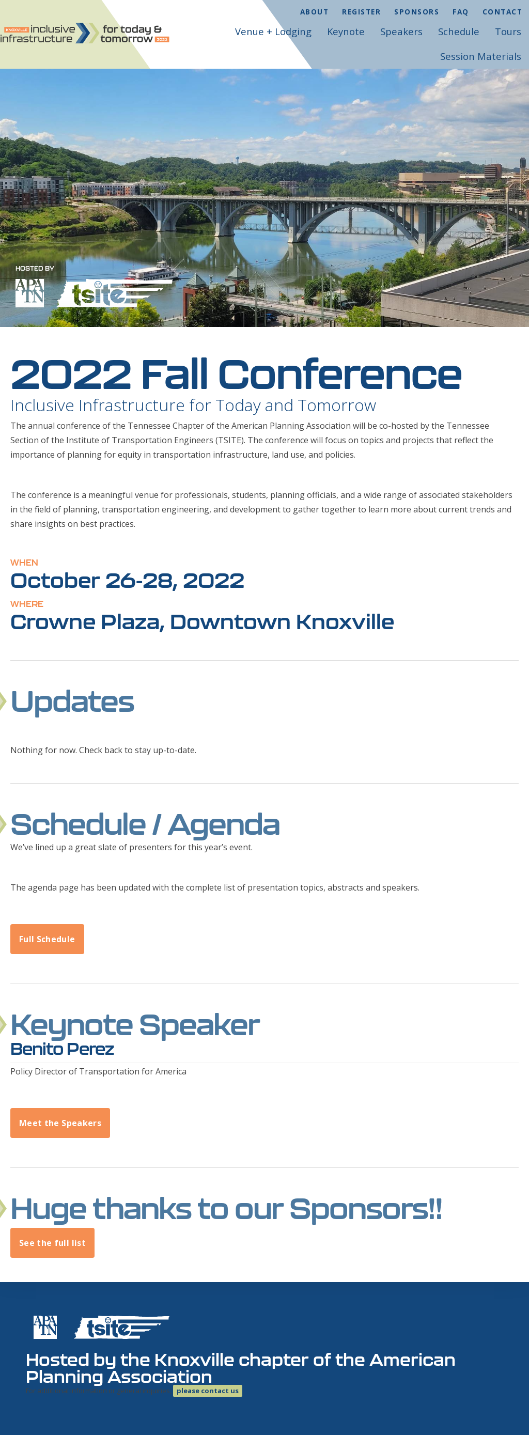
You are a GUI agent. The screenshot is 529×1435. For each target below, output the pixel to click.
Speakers (401, 31)
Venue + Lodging (273, 31)
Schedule (458, 31)
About (314, 12)
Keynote (346, 31)
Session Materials (480, 56)
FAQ (461, 12)
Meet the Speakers (60, 1123)
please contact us (208, 1390)
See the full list (52, 1243)
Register (361, 12)
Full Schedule (47, 939)
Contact (503, 12)
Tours (508, 31)
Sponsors (416, 12)
